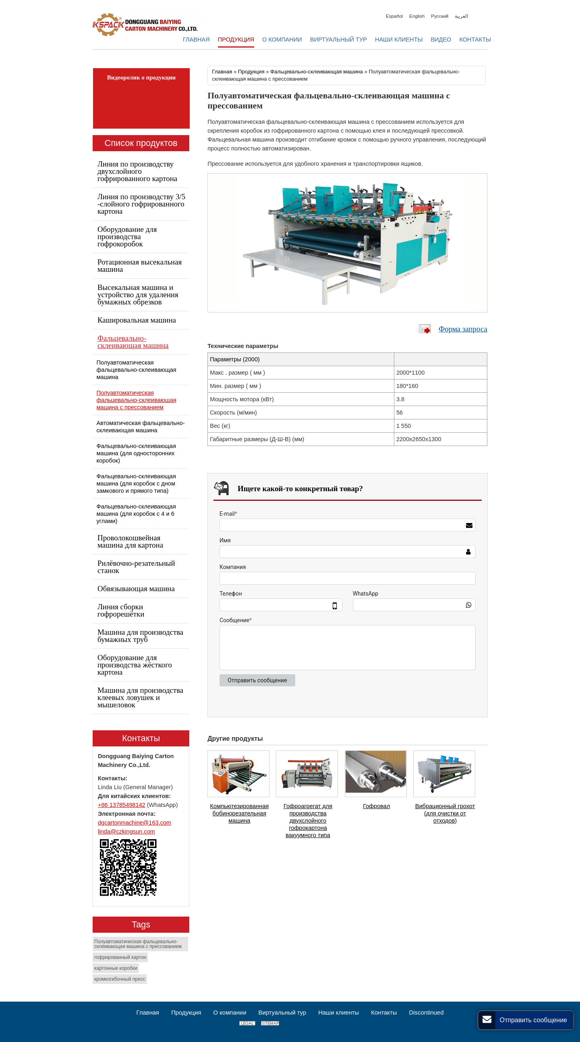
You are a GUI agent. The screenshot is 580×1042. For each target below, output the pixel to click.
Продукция (251, 72)
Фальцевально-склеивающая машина (317, 72)
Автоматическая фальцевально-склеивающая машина (141, 426)
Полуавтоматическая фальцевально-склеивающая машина (136, 369)
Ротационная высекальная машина (139, 265)
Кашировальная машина (136, 320)
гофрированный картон (120, 957)
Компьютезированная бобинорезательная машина (239, 813)
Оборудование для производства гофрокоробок (127, 236)
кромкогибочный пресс (119, 979)
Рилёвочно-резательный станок (136, 567)
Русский (439, 16)
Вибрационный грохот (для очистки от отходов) (445, 813)
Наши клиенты (338, 1012)
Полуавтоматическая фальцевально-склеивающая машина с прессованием (136, 400)
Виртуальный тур (282, 1012)
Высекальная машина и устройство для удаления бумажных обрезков (137, 294)
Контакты (141, 738)
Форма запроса (463, 329)
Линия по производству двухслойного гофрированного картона (137, 171)
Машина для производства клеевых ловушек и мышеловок (140, 697)
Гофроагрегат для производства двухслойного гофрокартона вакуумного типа (308, 820)
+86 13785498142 (121, 805)
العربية (461, 16)
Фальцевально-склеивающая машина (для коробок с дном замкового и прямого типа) (136, 483)
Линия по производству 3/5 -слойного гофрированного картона (141, 203)
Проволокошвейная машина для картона (130, 541)
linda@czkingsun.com (126, 831)
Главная (222, 72)
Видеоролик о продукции (141, 77)
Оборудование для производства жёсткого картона (134, 664)
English (417, 16)
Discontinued (426, 1012)
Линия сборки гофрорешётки (120, 610)
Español (394, 16)
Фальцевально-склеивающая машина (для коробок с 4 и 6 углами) (136, 513)
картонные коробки (115, 968)
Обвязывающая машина (136, 588)
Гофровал (376, 806)
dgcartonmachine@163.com (134, 822)
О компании (229, 1012)
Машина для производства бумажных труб (140, 636)
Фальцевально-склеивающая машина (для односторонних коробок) (136, 453)
